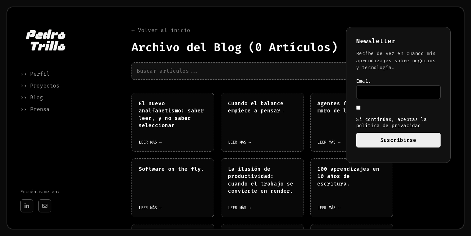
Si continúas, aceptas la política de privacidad (391, 117)
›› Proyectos (40, 85)
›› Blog (31, 97)
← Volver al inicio (160, 30)
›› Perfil (35, 73)
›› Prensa (35, 109)
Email (363, 81)
